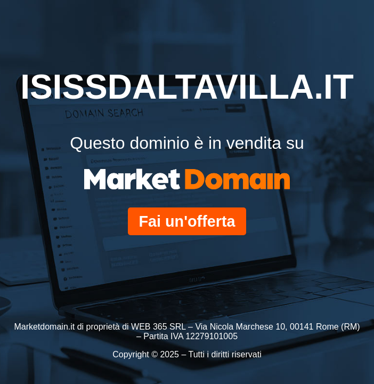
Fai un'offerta (187, 221)
